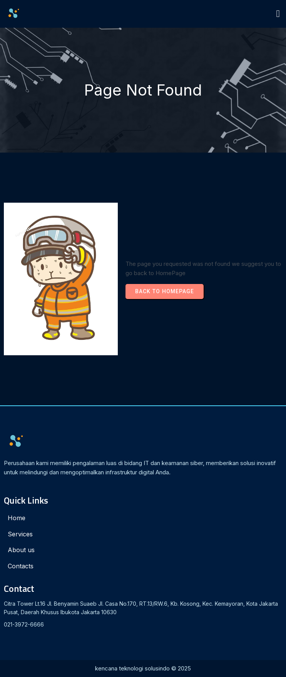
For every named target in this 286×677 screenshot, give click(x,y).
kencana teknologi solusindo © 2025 (143, 668)
